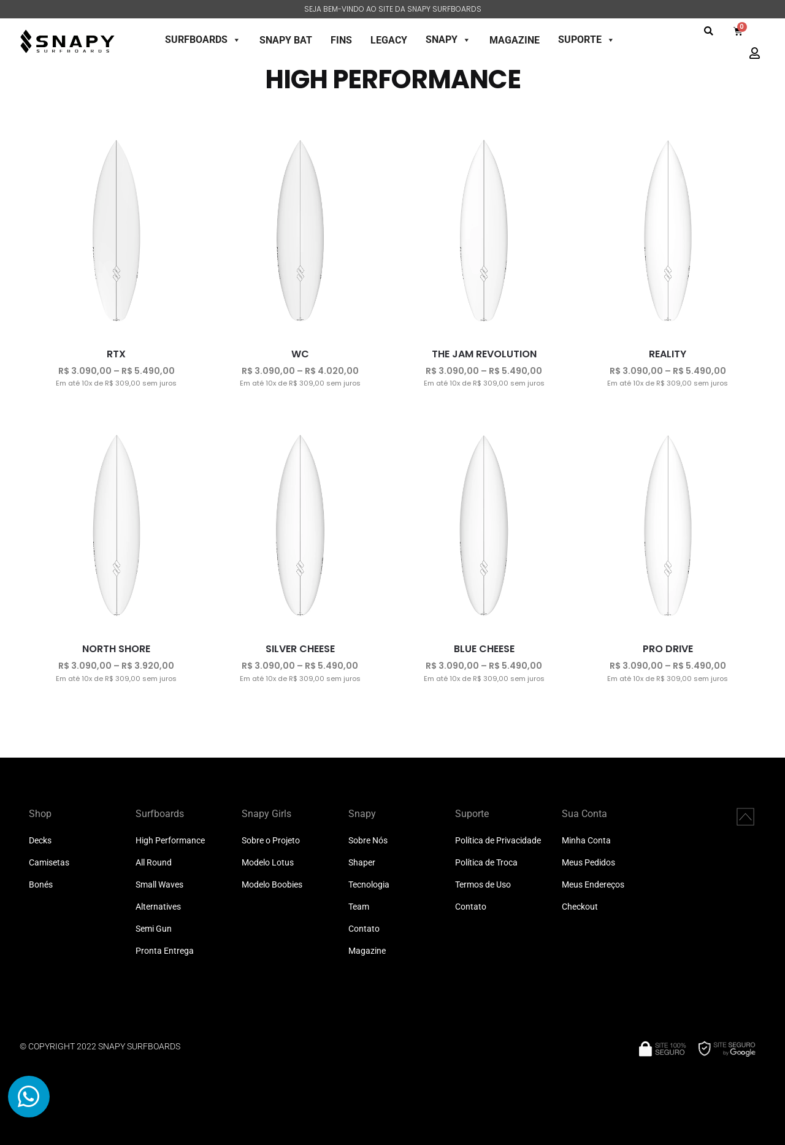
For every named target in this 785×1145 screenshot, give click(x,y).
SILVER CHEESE (300, 649)
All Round (154, 863)
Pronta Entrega (165, 951)
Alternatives (158, 907)
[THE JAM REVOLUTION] (484, 231)
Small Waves (159, 885)
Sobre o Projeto (271, 840)
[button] (709, 31)
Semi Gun (154, 929)
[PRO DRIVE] (668, 526)
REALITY (667, 354)
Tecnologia (368, 885)
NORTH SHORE (116, 649)
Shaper (361, 863)
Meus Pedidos (588, 863)
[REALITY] (668, 231)
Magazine (367, 951)
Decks (40, 840)
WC (300, 354)
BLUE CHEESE (484, 649)
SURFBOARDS (203, 39)
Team (358, 907)
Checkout (580, 907)
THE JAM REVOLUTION (484, 354)
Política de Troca (486, 863)
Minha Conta (586, 840)
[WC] (300, 231)
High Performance (170, 840)
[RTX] (116, 231)
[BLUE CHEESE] (484, 526)
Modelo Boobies (272, 885)
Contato (364, 929)
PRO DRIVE (668, 649)
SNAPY (448, 39)
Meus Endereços (593, 885)
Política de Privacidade (498, 840)
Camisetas (49, 863)
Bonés (41, 885)
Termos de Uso (483, 885)
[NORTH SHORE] (116, 526)
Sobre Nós (368, 840)
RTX (116, 354)
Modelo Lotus (268, 863)
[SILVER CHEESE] (300, 526)
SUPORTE (586, 39)
